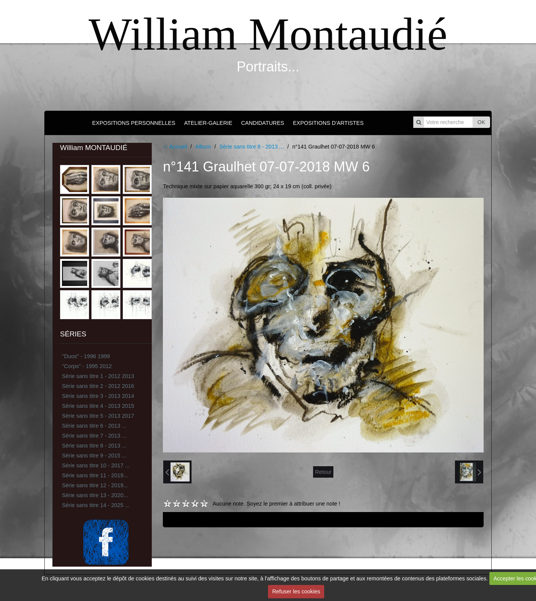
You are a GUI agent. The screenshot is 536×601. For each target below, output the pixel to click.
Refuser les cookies (296, 591)
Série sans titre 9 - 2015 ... (94, 455)
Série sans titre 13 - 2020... (95, 495)
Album (203, 147)
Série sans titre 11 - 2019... (95, 475)
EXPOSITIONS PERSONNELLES (133, 123)
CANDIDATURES (262, 123)
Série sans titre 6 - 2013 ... (94, 426)
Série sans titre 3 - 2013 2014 (98, 396)
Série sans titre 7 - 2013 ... (94, 436)
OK (481, 122)
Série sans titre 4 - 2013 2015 (98, 406)
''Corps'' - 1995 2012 (87, 366)
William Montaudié (268, 34)
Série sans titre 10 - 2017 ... (96, 465)
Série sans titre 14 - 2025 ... (96, 505)
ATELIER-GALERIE (208, 123)
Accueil (178, 147)
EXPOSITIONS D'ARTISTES (328, 123)
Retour (323, 472)
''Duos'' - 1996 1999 (86, 356)
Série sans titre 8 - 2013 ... (94, 446)
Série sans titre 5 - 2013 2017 (98, 416)
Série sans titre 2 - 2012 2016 (98, 386)
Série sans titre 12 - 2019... (95, 485)
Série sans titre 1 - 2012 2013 (98, 376)
